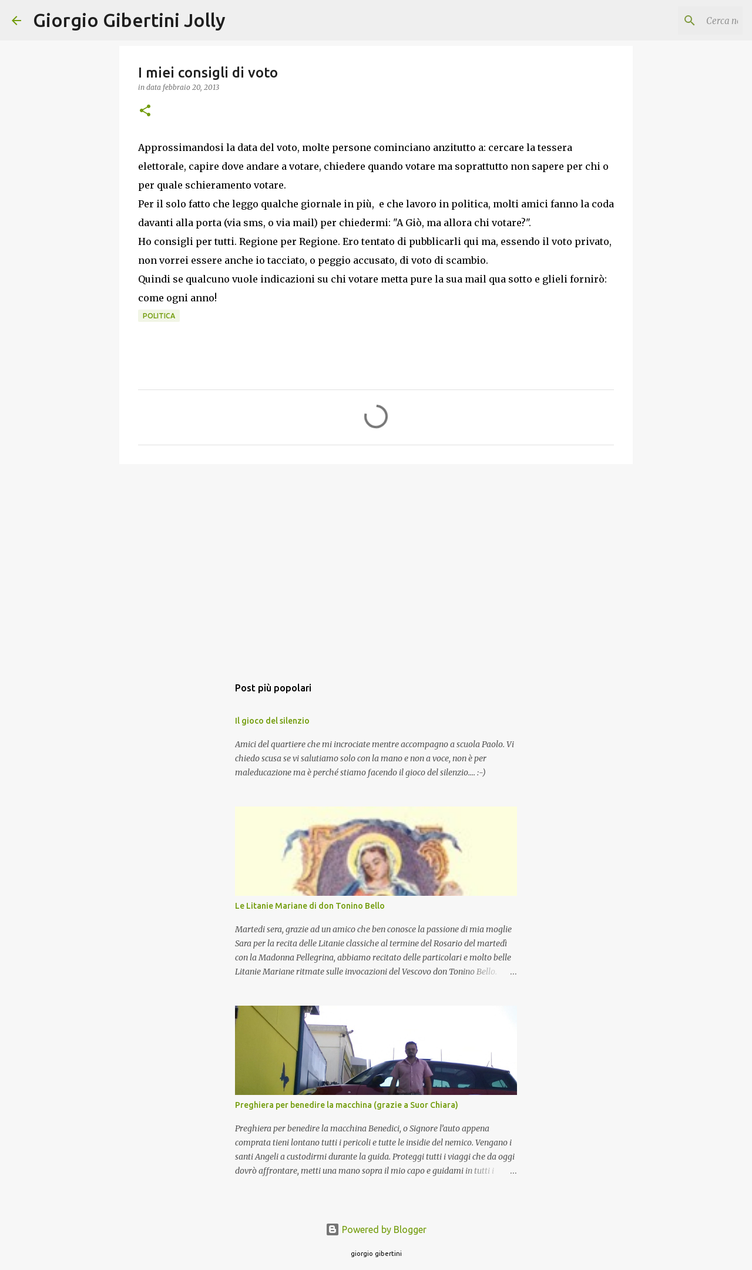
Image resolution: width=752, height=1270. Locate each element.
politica (159, 316)
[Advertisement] (376, 564)
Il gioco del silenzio (272, 720)
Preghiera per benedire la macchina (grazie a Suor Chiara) (346, 1105)
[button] (145, 111)
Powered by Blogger (376, 1229)
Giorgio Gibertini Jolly (129, 20)
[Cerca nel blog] (681, 20)
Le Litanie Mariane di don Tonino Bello (310, 905)
